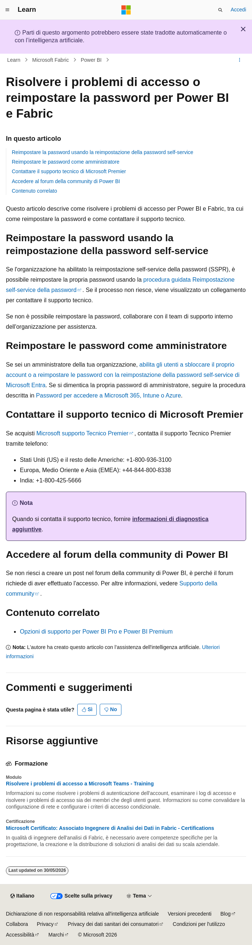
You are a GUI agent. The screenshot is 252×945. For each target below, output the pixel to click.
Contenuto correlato (34, 191)
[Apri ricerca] (220, 10)
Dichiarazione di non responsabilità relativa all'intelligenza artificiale (82, 914)
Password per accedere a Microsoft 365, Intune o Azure (108, 395)
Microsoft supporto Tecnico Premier (82, 433)
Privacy (45, 924)
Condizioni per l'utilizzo (199, 924)
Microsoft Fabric (50, 60)
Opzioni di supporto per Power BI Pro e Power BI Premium (96, 631)
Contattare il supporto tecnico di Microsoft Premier (69, 171)
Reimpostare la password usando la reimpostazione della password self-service (102, 152)
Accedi (238, 10)
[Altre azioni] (239, 60)
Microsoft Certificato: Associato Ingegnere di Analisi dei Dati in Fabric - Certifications (110, 828)
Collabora (17, 924)
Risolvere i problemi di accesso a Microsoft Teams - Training (80, 784)
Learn (14, 60)
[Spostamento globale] (7, 10)
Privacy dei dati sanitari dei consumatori (113, 924)
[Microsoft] (126, 10)
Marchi (56, 935)
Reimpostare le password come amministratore (66, 162)
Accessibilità (20, 935)
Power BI (91, 60)
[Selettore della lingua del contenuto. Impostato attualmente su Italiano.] (22, 896)
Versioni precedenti (190, 914)
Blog (225, 914)
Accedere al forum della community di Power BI (66, 181)
